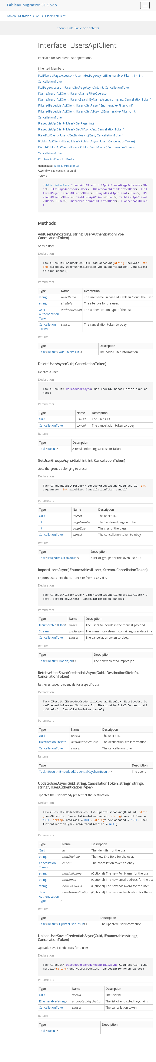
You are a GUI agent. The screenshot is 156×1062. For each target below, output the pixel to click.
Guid (42, 419)
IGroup (71, 558)
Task (42, 352)
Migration (70, 166)
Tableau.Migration (18, 16)
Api (38, 16)
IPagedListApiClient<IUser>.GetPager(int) (66, 123)
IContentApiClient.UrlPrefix (56, 159)
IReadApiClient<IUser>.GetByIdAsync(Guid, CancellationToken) (80, 135)
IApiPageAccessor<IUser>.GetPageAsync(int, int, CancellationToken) (85, 87)
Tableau (58, 166)
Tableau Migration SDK (28, 4)
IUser (61, 625)
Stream (44, 631)
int (40, 522)
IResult (52, 352)
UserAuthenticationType (49, 314)
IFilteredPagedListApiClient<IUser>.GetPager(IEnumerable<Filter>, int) (85, 105)
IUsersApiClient (55, 16)
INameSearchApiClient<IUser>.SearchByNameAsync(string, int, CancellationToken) (94, 99)
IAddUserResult (68, 352)
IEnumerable (47, 625)
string (43, 297)
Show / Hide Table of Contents (78, 28)
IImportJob (65, 661)
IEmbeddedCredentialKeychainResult (83, 771)
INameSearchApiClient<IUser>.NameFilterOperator (73, 93)
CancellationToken (47, 326)
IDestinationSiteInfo (52, 742)
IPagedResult (56, 558)
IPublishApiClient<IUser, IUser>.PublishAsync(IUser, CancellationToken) (86, 141)
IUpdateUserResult (71, 924)
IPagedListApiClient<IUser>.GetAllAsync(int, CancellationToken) (81, 129)
